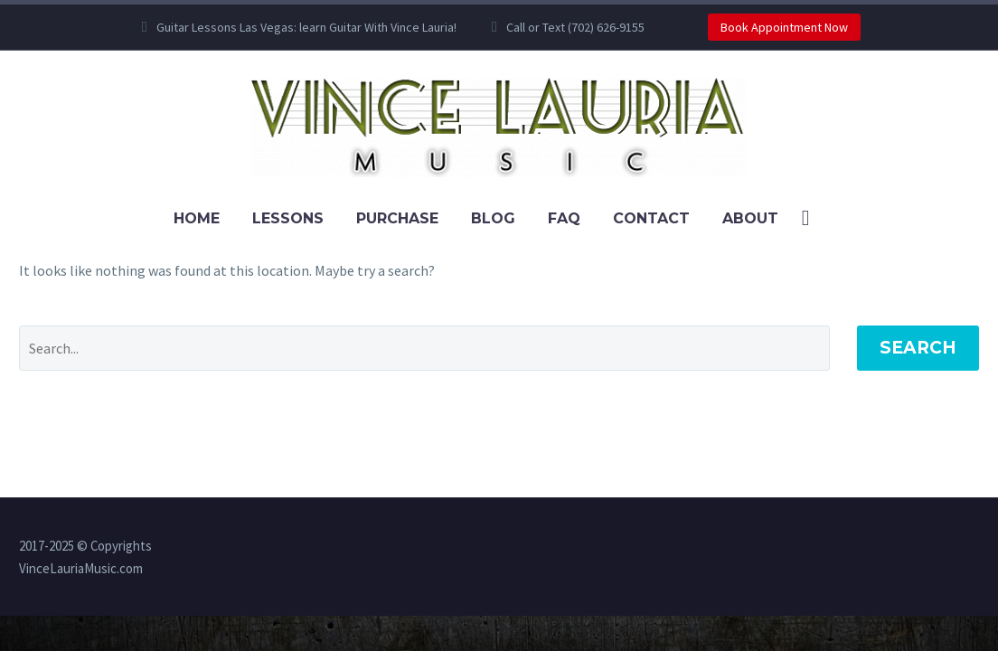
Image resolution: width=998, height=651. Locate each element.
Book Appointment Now (784, 27)
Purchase (397, 218)
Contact (651, 218)
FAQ (564, 218)
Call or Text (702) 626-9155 (575, 27)
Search (918, 347)
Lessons (288, 218)
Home (197, 218)
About (750, 218)
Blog (493, 218)
